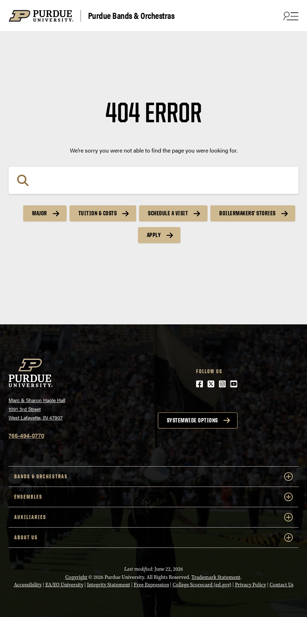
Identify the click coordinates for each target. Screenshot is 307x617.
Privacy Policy (250, 584)
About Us (153, 537)
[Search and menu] (289, 15)
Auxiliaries (153, 517)
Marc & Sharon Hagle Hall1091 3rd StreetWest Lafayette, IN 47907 (37, 408)
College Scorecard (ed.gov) (202, 584)
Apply (154, 234)
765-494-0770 (26, 435)
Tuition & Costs (97, 213)
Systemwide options (192, 420)
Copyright (76, 577)
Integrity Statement (108, 584)
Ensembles (153, 497)
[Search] (153, 180)
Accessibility (28, 584)
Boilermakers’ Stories (247, 213)
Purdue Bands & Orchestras (131, 15)
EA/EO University (64, 584)
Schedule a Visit (168, 213)
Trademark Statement (215, 577)
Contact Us (281, 584)
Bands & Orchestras (153, 476)
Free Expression (151, 584)
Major (39, 213)
